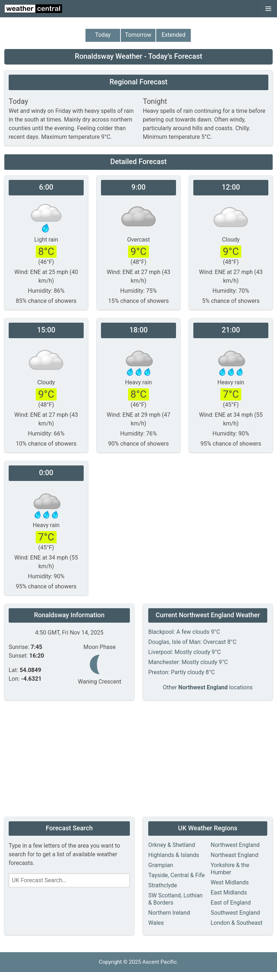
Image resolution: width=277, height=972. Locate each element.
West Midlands (230, 882)
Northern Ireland (169, 912)
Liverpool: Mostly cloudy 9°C (184, 652)
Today (102, 34)
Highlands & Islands (173, 855)
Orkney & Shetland (171, 844)
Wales (156, 922)
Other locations (207, 687)
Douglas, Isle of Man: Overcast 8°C (192, 642)
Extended (173, 34)
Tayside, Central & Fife (176, 875)
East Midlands (229, 892)
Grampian (160, 865)
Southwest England (235, 912)
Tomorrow (138, 34)
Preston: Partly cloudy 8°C (181, 672)
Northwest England (235, 844)
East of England (231, 902)
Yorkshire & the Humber (230, 869)
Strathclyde (162, 885)
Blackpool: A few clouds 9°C (184, 631)
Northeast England (234, 855)
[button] (268, 8)
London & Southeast (237, 922)
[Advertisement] (138, 759)
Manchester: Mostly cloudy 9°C (188, 662)
